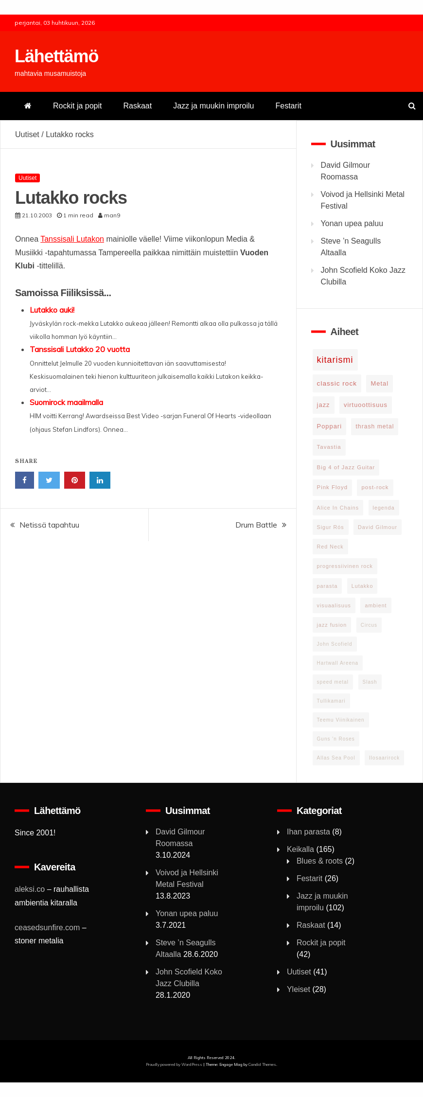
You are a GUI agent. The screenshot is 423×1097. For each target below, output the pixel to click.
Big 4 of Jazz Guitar (346, 467)
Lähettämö (56, 56)
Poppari (329, 426)
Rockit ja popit (77, 106)
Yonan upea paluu (352, 223)
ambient (376, 605)
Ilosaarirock (384, 758)
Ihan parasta (308, 832)
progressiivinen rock (345, 566)
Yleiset (298, 989)
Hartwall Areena (338, 663)
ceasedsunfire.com (47, 927)
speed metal (333, 682)
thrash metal (374, 426)
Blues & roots (320, 861)
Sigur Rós (330, 527)
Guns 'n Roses (336, 739)
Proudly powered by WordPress (174, 1064)
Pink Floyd (332, 487)
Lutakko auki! (52, 310)
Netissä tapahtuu (49, 525)
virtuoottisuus (366, 404)
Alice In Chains (338, 508)
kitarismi (335, 360)
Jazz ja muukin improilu (213, 106)
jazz (323, 404)
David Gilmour (377, 527)
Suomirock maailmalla (66, 402)
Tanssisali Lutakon (72, 239)
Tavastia (329, 447)
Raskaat (137, 106)
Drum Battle (256, 525)
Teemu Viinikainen (341, 720)
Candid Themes (262, 1064)
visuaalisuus (334, 605)
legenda (384, 508)
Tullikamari (331, 701)
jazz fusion (332, 625)
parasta (327, 586)
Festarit (288, 106)
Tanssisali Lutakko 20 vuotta (80, 349)
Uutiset (27, 134)
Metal (379, 383)
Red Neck (330, 546)
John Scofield (334, 644)
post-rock (374, 487)
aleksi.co (30, 889)
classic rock (337, 383)
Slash (370, 682)
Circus (369, 625)
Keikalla (300, 849)
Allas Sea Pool (336, 758)
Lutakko (362, 586)
